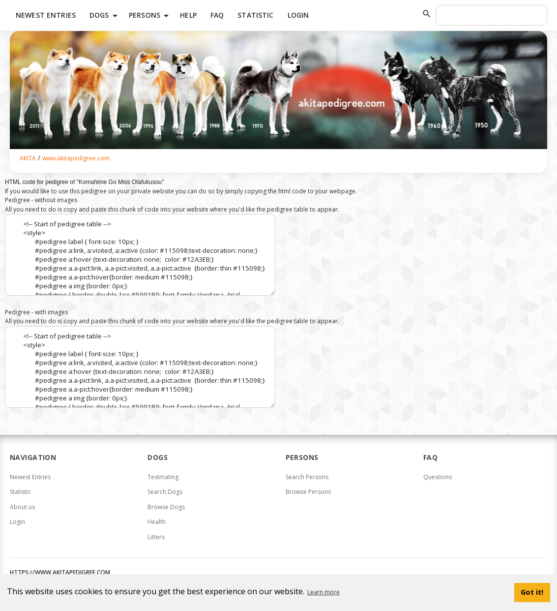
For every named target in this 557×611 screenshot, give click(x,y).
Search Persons (307, 477)
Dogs (105, 16)
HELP (188, 15)
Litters (156, 537)
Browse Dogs (166, 507)
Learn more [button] (323, 592)
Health (156, 522)
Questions (437, 477)
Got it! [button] (532, 592)
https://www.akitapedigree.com (60, 572)
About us (22, 507)
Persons (150, 16)
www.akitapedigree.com (76, 158)
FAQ (217, 15)
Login (298, 15)
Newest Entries (46, 15)
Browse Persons (308, 492)
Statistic (255, 15)
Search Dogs (164, 492)
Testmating (162, 477)
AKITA (28, 158)
